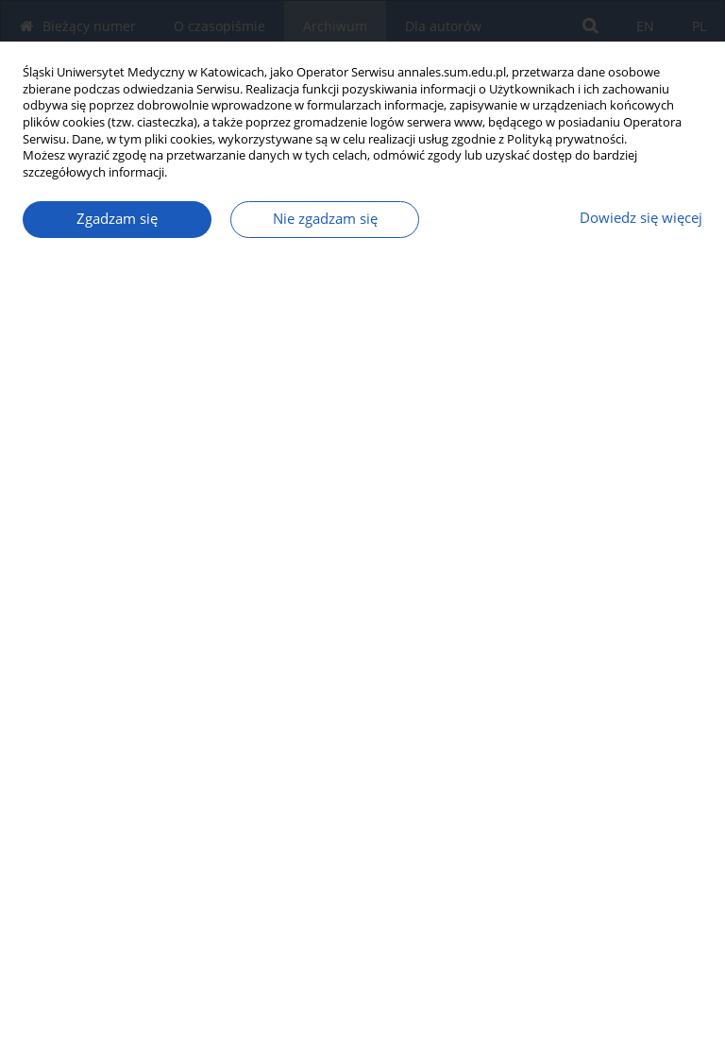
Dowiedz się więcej (641, 218)
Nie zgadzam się (325, 219)
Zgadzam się (117, 219)
